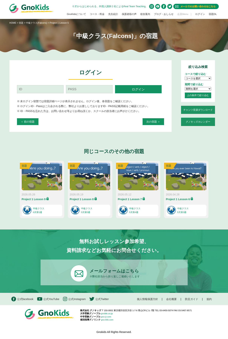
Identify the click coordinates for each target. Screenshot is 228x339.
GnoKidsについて (76, 14)
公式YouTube (48, 299)
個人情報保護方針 (147, 299)
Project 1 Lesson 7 (130, 199)
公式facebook (22, 299)
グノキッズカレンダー (198, 121)
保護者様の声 (129, 14)
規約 (209, 299)
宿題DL (213, 14)
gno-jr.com (106, 317)
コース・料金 (97, 14)
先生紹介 (113, 14)
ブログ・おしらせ (163, 14)
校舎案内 (145, 14)
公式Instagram (74, 299)
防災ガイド (191, 299)
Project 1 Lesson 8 (82, 199)
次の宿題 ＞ (153, 121)
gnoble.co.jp (107, 313)
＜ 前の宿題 (28, 121)
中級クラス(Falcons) (37, 23)
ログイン (200, 14)
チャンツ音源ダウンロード (198, 109)
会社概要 (171, 299)
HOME (12, 23)
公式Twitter (99, 299)
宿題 (21, 23)
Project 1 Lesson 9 (34, 199)
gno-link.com (107, 320)
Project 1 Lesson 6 (178, 199)
